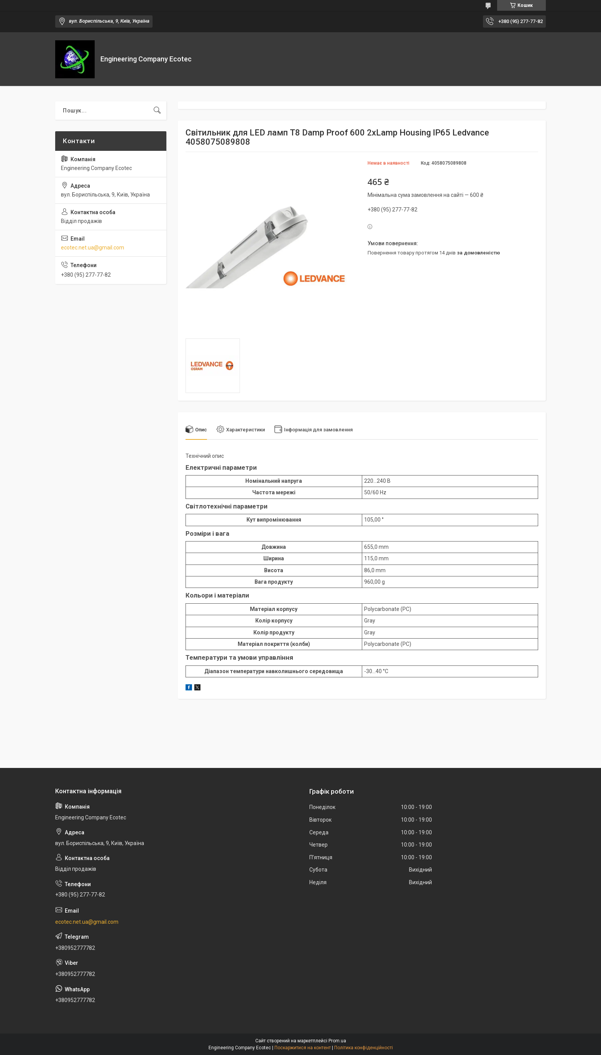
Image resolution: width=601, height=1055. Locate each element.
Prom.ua (337, 1040)
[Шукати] (157, 110)
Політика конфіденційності (363, 1047)
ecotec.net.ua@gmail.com (92, 247)
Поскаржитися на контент (302, 1047)
